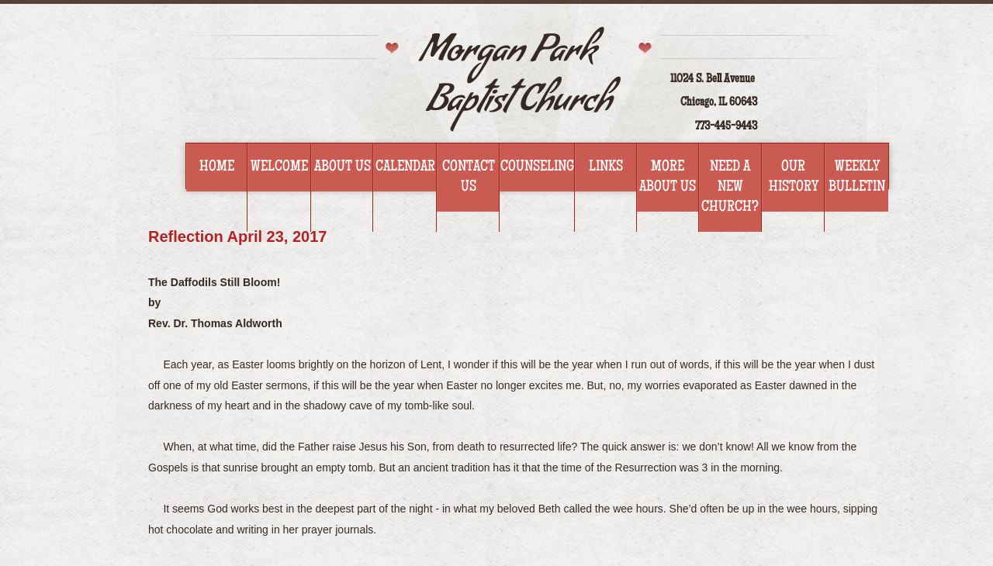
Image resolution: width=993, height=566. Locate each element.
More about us (667, 177)
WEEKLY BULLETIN (857, 177)
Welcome (279, 167)
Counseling (537, 167)
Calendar (405, 167)
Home (216, 167)
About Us (342, 167)
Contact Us (468, 177)
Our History (793, 177)
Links (606, 167)
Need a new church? (730, 188)
